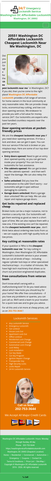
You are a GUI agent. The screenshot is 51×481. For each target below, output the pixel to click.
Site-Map (40, 461)
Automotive (42, 455)
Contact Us (36, 458)
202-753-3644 (15, 310)
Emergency (14, 458)
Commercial (29, 455)
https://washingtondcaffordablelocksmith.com (25, 448)
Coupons (25, 458)
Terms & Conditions (15, 461)
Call (25, 477)
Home (6, 455)
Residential (16, 455)
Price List (30, 461)
